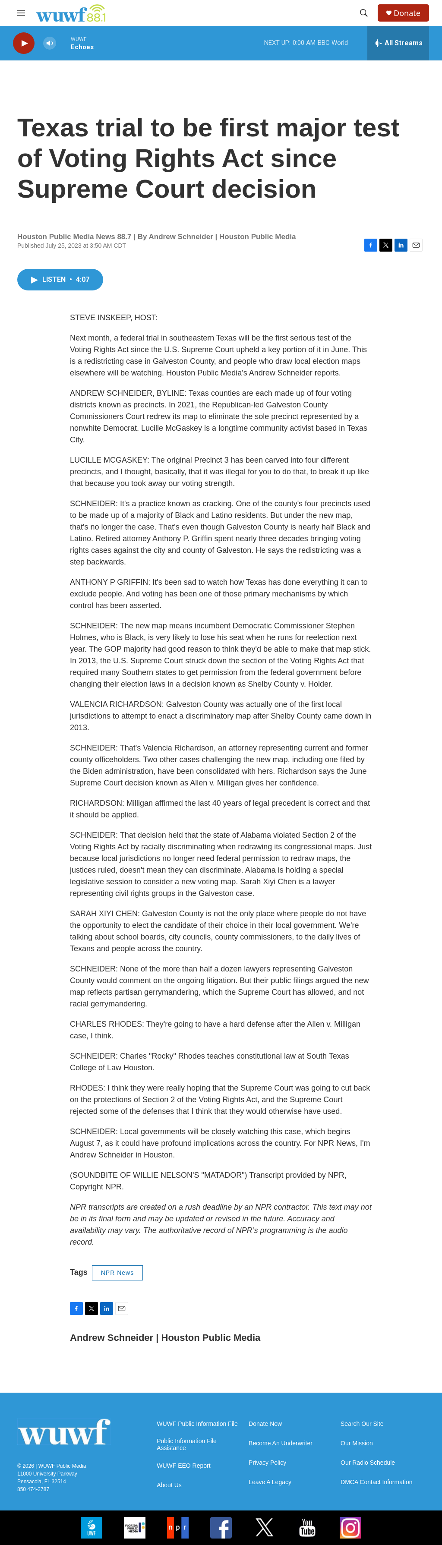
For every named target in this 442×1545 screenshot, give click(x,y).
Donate (407, 13)
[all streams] (398, 43)
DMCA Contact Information (377, 1482)
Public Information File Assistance (187, 1444)
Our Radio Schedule (368, 1463)
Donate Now (265, 1424)
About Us (169, 1485)
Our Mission (357, 1443)
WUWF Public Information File (197, 1424)
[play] (24, 43)
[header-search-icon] (364, 13)
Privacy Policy (267, 1463)
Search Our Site (362, 1424)
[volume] (49, 43)
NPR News (117, 1272)
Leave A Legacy (270, 1482)
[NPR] (178, 1528)
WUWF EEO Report (183, 1466)
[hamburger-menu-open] (21, 13)
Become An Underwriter (281, 1443)
